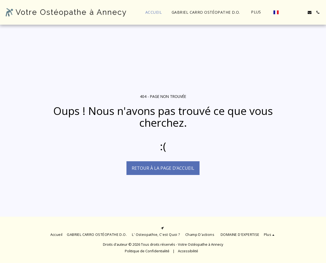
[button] (285, 12)
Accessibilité (188, 250)
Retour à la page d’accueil (163, 168)
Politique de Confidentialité (147, 250)
